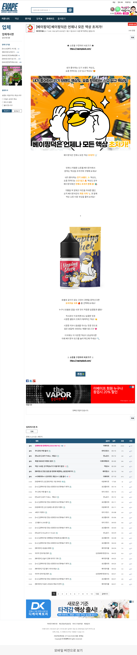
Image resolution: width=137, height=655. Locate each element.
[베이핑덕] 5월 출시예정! (43, 548)
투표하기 (7, 111)
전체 (31, 432)
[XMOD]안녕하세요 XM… (11, 62)
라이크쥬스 (105, 451)
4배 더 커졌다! (40, 512)
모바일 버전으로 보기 (68, 650)
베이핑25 (106, 471)
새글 (113, 2)
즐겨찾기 (62, 18)
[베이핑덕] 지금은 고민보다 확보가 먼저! (48, 584)
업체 (39, 18)
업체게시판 (8, 34)
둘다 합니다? (8, 105)
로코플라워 (105, 487)
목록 (132, 38)
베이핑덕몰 (40, 31)
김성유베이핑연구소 (102, 553)
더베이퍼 (106, 476)
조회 (122, 441)
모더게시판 (6, 38)
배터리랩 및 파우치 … (10, 52)
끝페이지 (105, 594)
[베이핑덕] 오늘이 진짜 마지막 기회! (47, 559)
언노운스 (106, 456)
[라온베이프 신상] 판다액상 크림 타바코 (48, 482)
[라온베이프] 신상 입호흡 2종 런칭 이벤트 (49, 507)
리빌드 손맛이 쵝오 (10, 99)
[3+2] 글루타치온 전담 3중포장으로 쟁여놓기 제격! (52, 487)
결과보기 (17, 111)
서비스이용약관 (77, 624)
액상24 (106, 466)
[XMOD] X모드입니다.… (11, 59)
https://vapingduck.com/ (80, 49)
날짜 (113, 441)
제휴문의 (87, 624)
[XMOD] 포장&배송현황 (11, 55)
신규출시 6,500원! (41, 523)
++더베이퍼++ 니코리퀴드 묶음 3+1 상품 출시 (51, 476)
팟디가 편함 (8, 102)
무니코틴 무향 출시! (41, 451)
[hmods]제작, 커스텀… (10, 49)
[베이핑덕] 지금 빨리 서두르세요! (46, 569)
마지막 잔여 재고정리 (42, 553)
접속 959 (120, 2)
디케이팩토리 (104, 461)
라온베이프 (105, 482)
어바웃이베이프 (52, 624)
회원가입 (128, 2)
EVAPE (66, 639)
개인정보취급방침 (65, 624)
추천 (130, 441)
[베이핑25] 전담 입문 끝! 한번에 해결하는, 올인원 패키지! (54, 471)
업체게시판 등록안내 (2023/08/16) (49, 446)
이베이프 (106, 446)
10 (92, 594)
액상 (17, 18)
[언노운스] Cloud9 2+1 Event (45, 533)
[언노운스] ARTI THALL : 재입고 (46, 456)
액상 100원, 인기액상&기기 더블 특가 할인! (50, 466)
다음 (97, 594)
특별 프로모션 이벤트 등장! (44, 461)
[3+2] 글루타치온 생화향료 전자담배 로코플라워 (51, 538)
